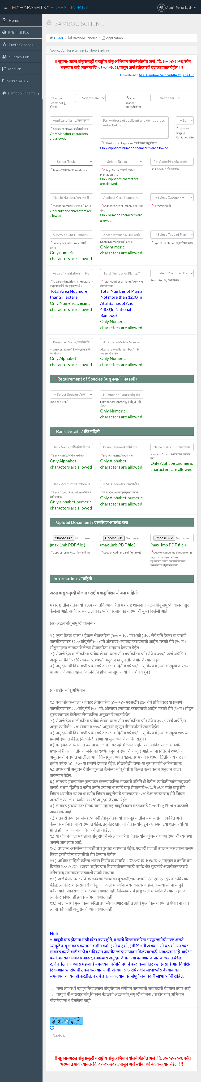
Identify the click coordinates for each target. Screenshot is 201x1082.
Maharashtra (51, 7)
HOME (59, 38)
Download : (157, 75)
